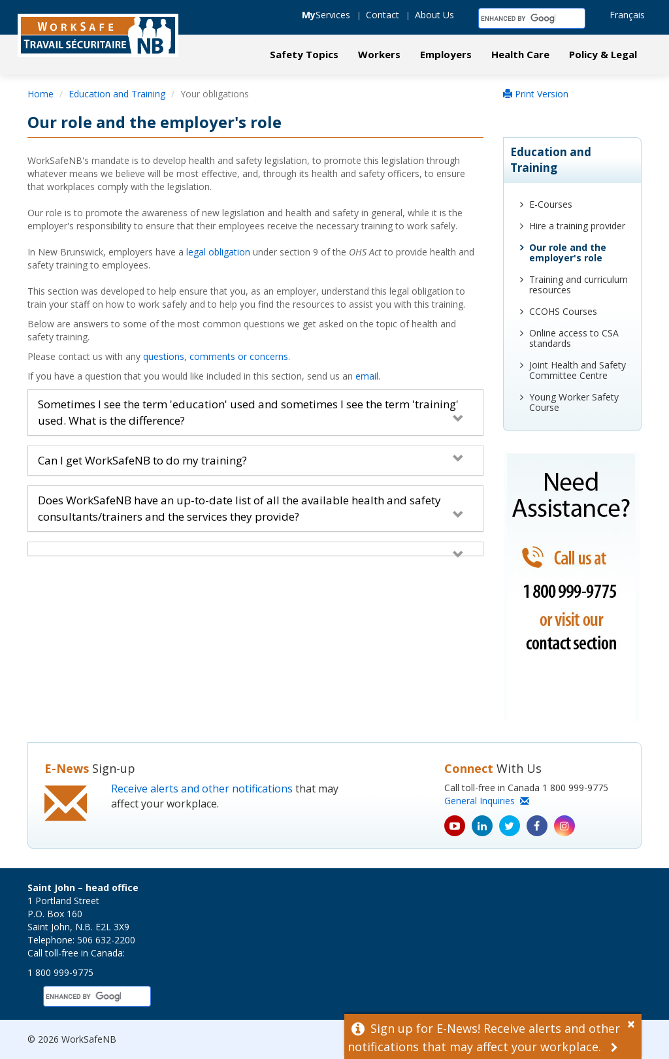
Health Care (520, 54)
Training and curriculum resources (578, 284)
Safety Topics (304, 54)
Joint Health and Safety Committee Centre (577, 370)
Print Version (535, 94)
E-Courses (550, 204)
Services (326, 14)
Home (40, 94)
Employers (446, 54)
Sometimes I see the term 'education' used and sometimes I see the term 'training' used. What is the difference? (251, 412)
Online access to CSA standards (574, 338)
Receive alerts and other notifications (202, 788)
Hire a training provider (577, 226)
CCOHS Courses (563, 311)
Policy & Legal (603, 54)
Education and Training (117, 94)
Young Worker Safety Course (574, 402)
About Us (434, 14)
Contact (382, 14)
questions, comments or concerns (215, 356)
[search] (518, 18)
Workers (379, 54)
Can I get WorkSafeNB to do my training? (251, 460)
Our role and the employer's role (567, 252)
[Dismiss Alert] (634, 1022)
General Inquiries (486, 800)
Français (627, 14)
